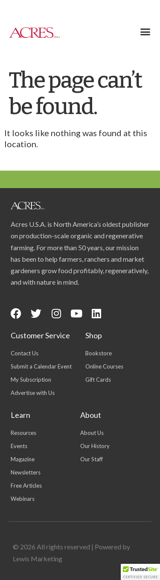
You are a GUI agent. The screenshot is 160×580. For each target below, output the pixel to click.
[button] (145, 32)
